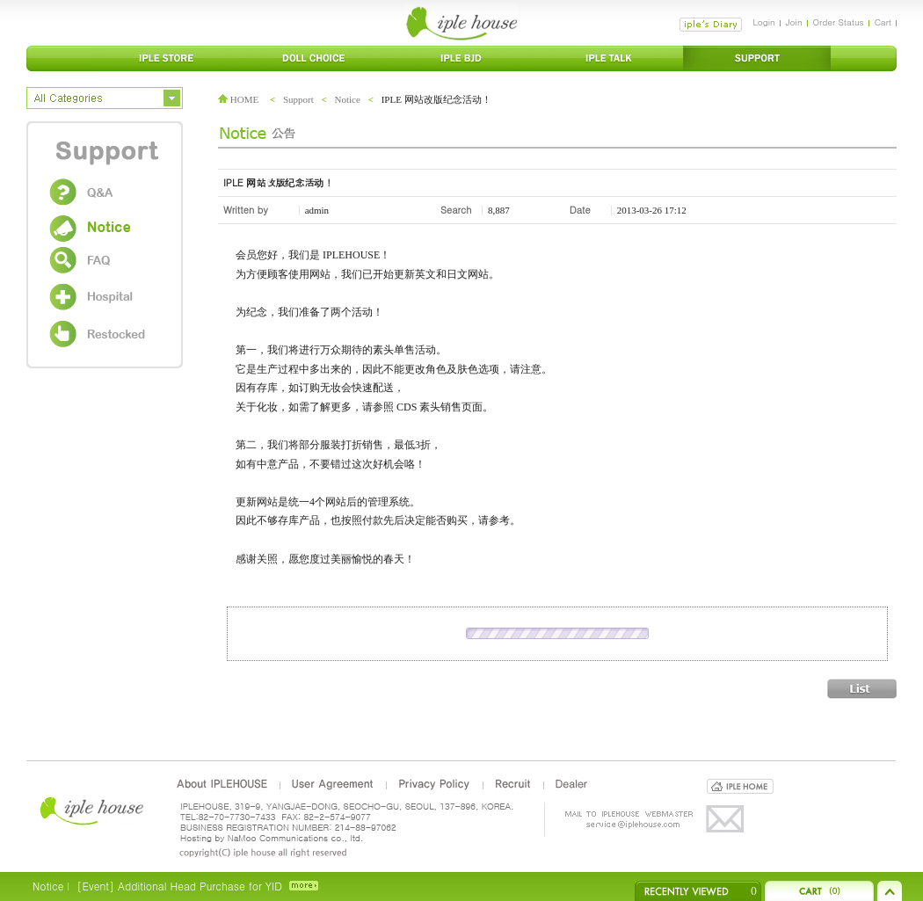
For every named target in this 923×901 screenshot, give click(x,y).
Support (298, 99)
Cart (883, 22)
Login (763, 22)
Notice (347, 99)
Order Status (838, 22)
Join (794, 22)
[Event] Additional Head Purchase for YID (178, 885)
